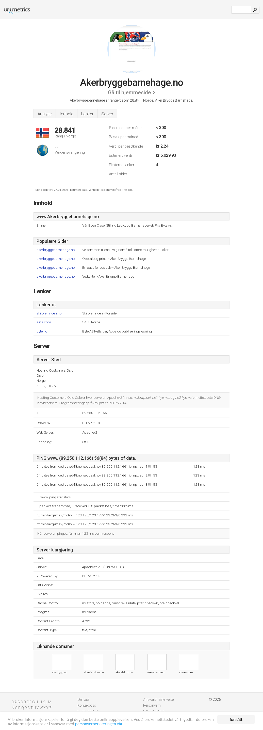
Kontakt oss (86, 705)
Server (107, 113)
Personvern (152, 705)
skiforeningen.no (49, 313)
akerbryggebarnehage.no (56, 250)
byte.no (42, 331)
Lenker (87, 113)
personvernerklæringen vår (99, 724)
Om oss (83, 699)
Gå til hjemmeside (129, 92)
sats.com (44, 322)
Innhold (66, 113)
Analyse (45, 113)
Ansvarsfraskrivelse (158, 699)
